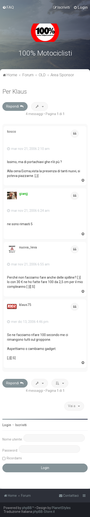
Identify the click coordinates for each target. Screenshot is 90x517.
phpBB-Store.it (44, 511)
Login (6, 425)
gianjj (23, 194)
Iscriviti (21, 425)
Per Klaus (14, 91)
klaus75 (25, 305)
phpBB (27, 508)
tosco (11, 131)
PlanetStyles (61, 508)
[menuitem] (8, 7)
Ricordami (14, 458)
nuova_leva (28, 247)
